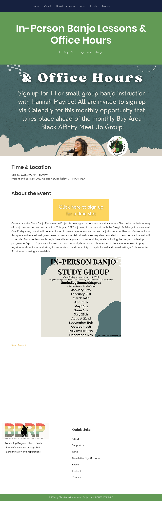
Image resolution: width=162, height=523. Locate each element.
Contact (76, 477)
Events (75, 464)
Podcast (76, 471)
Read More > (19, 345)
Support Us (78, 445)
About (75, 438)
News (75, 451)
